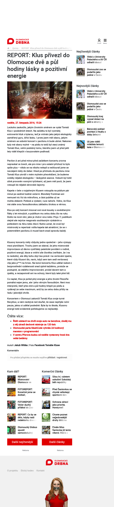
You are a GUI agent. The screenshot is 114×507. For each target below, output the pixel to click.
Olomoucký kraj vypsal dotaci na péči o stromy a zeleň (95, 120)
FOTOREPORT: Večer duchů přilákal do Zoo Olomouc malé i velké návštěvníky (27, 408)
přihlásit (51, 357)
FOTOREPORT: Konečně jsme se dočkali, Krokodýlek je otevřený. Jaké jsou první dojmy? (27, 396)
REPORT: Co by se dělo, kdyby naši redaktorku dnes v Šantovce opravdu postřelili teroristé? (27, 420)
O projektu (12, 470)
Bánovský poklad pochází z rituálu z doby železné (96, 132)
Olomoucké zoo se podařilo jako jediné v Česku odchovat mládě (96, 73)
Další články (57, 442)
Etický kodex (27, 470)
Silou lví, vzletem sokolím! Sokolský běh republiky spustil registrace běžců (61, 382)
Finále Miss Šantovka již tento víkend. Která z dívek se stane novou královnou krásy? (61, 434)
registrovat (62, 357)
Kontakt (40, 470)
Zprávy (15, 48)
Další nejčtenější (22, 442)
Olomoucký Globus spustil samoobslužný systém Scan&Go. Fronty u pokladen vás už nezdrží (27, 434)
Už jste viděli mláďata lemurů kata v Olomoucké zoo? (96, 145)
